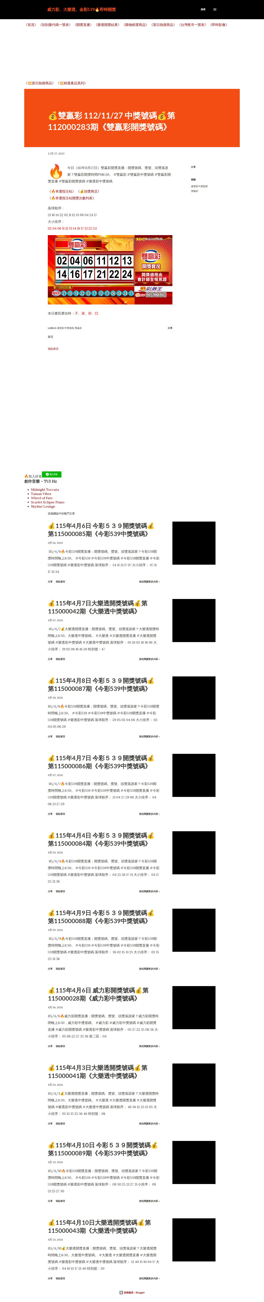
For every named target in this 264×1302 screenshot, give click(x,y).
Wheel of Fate (42, 498)
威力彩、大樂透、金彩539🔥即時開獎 (81, 9)
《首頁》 (31, 25)
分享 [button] (193, 166)
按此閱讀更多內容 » (149, 581)
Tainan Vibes (41, 494)
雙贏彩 (194, 191)
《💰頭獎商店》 (88, 191)
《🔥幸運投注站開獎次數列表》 (72, 198)
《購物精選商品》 (135, 25)
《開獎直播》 (83, 25)
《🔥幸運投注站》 (62, 191)
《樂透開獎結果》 (107, 25)
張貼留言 (53, 348)
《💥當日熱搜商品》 (39, 83)
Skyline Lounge (43, 506)
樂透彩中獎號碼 (199, 186)
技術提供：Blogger (132, 1292)
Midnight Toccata (45, 489)
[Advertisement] (125, 54)
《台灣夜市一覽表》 (192, 25)
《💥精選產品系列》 (71, 83)
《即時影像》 (219, 25)
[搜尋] (203, 9)
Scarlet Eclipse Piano (47, 502)
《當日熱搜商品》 (163, 25)
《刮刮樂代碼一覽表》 (55, 25)
